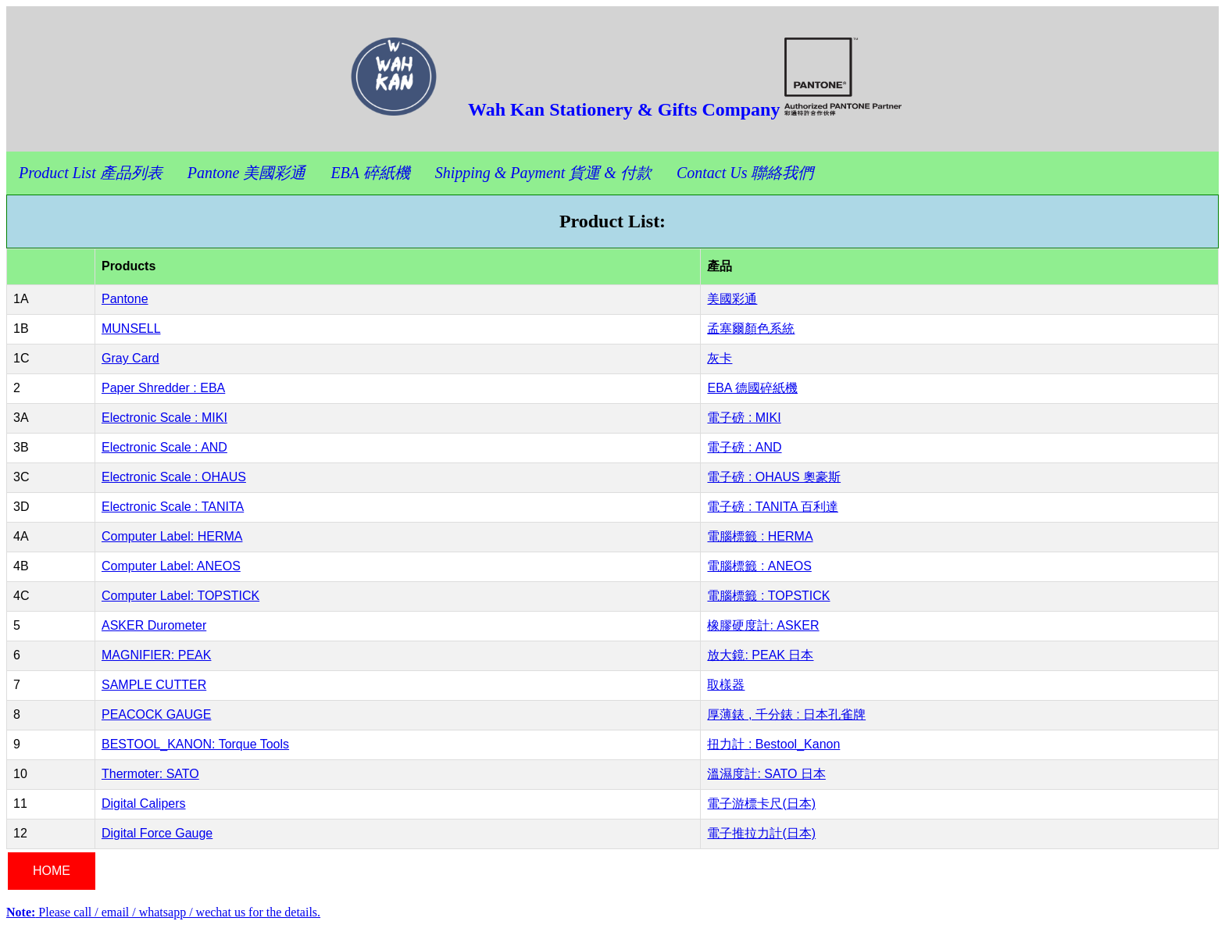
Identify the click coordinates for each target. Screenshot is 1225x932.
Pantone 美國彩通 (247, 172)
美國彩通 (732, 298)
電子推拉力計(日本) (761, 833)
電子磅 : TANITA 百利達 (772, 506)
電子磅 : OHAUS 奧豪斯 (774, 477)
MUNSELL (131, 328)
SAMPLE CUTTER (154, 684)
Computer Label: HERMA (172, 536)
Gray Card (130, 358)
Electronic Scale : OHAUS (174, 477)
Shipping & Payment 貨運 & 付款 (543, 172)
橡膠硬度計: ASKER (763, 625)
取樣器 (726, 684)
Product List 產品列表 (90, 172)
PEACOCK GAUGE (156, 714)
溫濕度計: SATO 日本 (766, 773)
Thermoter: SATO (150, 773)
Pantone (125, 298)
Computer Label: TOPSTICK (180, 595)
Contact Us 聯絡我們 (745, 172)
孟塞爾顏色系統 (751, 328)
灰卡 (719, 358)
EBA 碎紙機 (369, 172)
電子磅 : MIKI (743, 417)
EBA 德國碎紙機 (752, 388)
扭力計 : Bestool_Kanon (773, 744)
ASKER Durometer (154, 625)
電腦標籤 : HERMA (759, 536)
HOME (51, 870)
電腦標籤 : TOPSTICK (768, 595)
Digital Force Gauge (157, 833)
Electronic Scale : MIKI (164, 417)
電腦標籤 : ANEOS (759, 566)
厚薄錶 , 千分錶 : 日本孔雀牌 (786, 714)
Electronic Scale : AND (164, 447)
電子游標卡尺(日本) (761, 803)
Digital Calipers (144, 803)
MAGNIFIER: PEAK (156, 655)
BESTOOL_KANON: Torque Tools (195, 744)
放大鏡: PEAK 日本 (760, 655)
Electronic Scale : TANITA (173, 506)
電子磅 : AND (744, 447)
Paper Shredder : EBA (163, 388)
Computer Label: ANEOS (171, 566)
